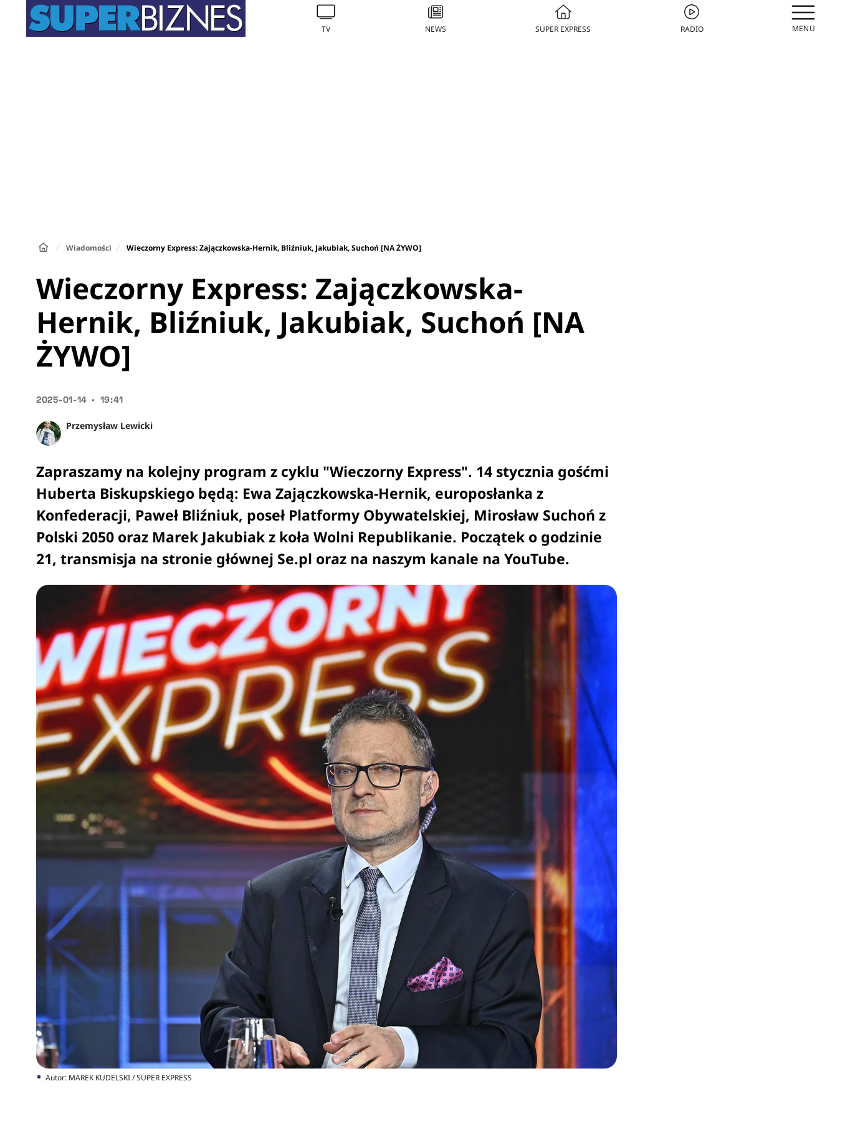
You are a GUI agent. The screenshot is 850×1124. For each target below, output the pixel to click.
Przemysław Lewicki (109, 425)
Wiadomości (89, 248)
